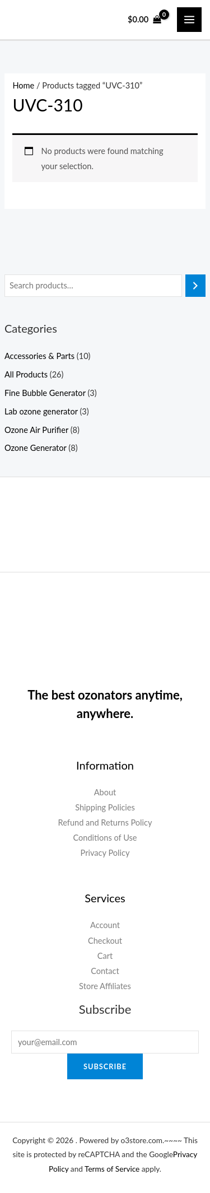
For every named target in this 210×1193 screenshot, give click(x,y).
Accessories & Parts (39, 356)
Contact (105, 971)
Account (105, 925)
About (105, 792)
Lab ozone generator (41, 411)
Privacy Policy (105, 853)
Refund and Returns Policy (105, 822)
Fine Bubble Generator (45, 393)
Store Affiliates (105, 986)
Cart (105, 956)
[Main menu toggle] (189, 19)
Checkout (105, 940)
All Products (26, 374)
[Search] (195, 285)
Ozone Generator (35, 448)
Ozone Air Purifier (36, 430)
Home (23, 85)
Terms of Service (112, 1168)
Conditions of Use (105, 837)
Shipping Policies (105, 807)
